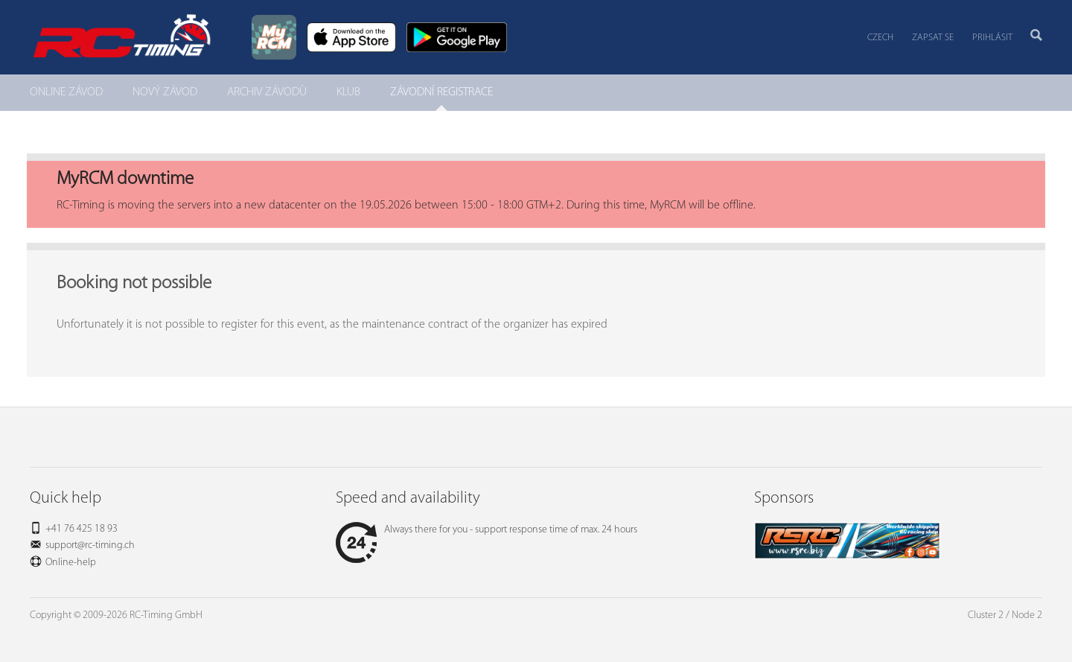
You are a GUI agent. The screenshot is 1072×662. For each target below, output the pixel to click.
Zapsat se (933, 37)
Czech (880, 37)
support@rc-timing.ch (90, 545)
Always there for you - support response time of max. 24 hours (486, 530)
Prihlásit (992, 37)
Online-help (70, 562)
